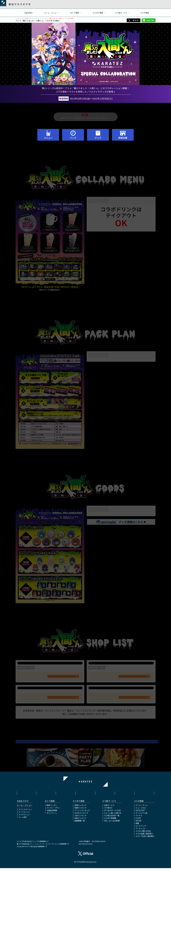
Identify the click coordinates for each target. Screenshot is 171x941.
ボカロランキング (81, 886)
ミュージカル (141, 880)
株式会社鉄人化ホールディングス (105, 865)
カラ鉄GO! (108, 880)
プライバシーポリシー (85, 864)
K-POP (138, 891)
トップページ (19, 18)
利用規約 (46, 864)
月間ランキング (80, 878)
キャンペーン (52, 886)
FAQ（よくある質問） (112, 893)
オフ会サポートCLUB (112, 883)
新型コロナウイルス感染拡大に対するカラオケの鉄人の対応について (85, 120)
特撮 (137, 896)
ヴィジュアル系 (141, 886)
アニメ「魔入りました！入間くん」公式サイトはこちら (85, 798)
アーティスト (141, 901)
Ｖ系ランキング (80, 888)
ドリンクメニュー (25, 882)
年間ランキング (80, 880)
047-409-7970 (134, 740)
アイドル (139, 888)
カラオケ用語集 (110, 891)
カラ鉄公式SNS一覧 (111, 888)
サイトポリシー (66, 864)
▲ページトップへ (85, 835)
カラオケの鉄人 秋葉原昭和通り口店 (121, 675)
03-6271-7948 (134, 699)
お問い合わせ (144, 864)
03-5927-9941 (63, 699)
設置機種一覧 (79, 893)
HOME (26, 864)
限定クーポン (52, 878)
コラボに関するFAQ (143, 904)
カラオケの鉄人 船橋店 (121, 722)
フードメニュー (25, 885)
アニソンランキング (82, 883)
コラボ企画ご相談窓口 (144, 906)
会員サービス (109, 878)
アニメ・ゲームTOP (85, 839)
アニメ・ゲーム (39, 18)
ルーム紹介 (23, 890)
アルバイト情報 (125, 864)
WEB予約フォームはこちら (63, 708)
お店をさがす (23, 874)
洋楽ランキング (80, 891)
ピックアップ (141, 898)
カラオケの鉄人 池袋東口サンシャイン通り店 (50, 675)
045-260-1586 (63, 740)
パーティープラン (53, 880)
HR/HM (138, 893)
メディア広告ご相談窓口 (145, 909)
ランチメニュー (25, 887)
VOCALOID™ (140, 883)
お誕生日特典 (52, 883)
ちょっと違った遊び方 (112, 886)
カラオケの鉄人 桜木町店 (50, 722)
